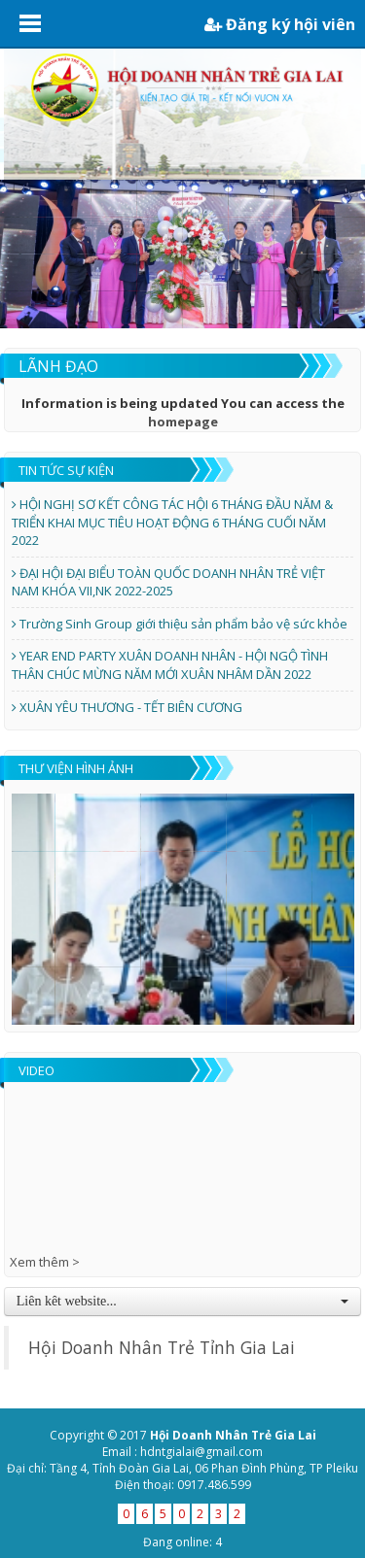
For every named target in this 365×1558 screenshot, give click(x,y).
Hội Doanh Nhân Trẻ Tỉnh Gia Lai (161, 1347)
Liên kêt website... (183, 1301)
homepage (183, 421)
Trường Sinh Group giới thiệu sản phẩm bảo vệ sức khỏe (179, 623)
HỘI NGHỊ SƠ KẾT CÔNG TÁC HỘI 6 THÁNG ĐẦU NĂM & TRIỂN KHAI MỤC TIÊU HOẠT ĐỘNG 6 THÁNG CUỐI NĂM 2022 (172, 522)
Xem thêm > (45, 1261)
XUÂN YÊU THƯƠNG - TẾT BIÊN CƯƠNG (127, 707)
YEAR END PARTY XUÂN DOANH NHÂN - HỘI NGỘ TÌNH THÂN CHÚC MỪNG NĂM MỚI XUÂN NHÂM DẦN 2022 (170, 665)
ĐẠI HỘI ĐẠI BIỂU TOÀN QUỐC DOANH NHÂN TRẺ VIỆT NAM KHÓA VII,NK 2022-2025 (168, 582)
